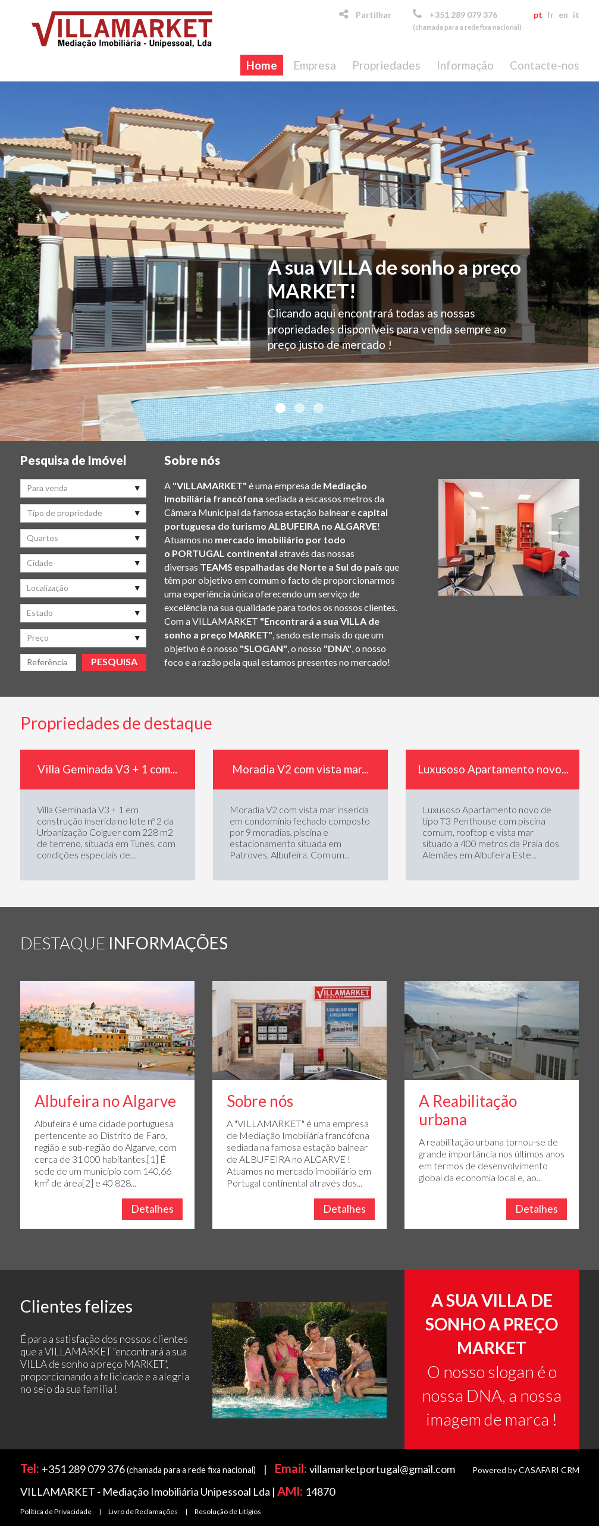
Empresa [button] (314, 65)
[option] (299, 261)
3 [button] (318, 408)
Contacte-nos (544, 65)
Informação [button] (465, 65)
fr (550, 15)
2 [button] (299, 408)
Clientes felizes (76, 1306)
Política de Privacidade (56, 1511)
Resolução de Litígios (228, 1511)
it (576, 15)
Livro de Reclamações (143, 1511)
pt (538, 15)
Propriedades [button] (386, 65)
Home (261, 65)
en (563, 15)
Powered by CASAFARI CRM (525, 1470)
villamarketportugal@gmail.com (382, 1468)
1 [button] (280, 408)
